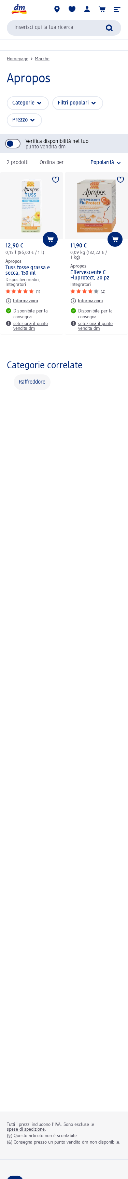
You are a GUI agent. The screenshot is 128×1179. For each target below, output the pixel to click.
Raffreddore (32, 382)
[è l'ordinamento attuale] (95, 162)
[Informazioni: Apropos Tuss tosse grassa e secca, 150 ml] (21, 300)
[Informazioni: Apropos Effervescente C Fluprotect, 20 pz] (86, 300)
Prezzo (20, 120)
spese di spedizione (26, 1129)
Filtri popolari (73, 103)
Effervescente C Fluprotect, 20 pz (89, 275)
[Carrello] (102, 9)
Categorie (23, 103)
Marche (42, 58)
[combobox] (64, 28)
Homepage (17, 58)
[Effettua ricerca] (109, 28)
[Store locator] (57, 9)
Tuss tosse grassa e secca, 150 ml (27, 270)
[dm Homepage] (19, 9)
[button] (117, 9)
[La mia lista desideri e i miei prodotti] (72, 9)
